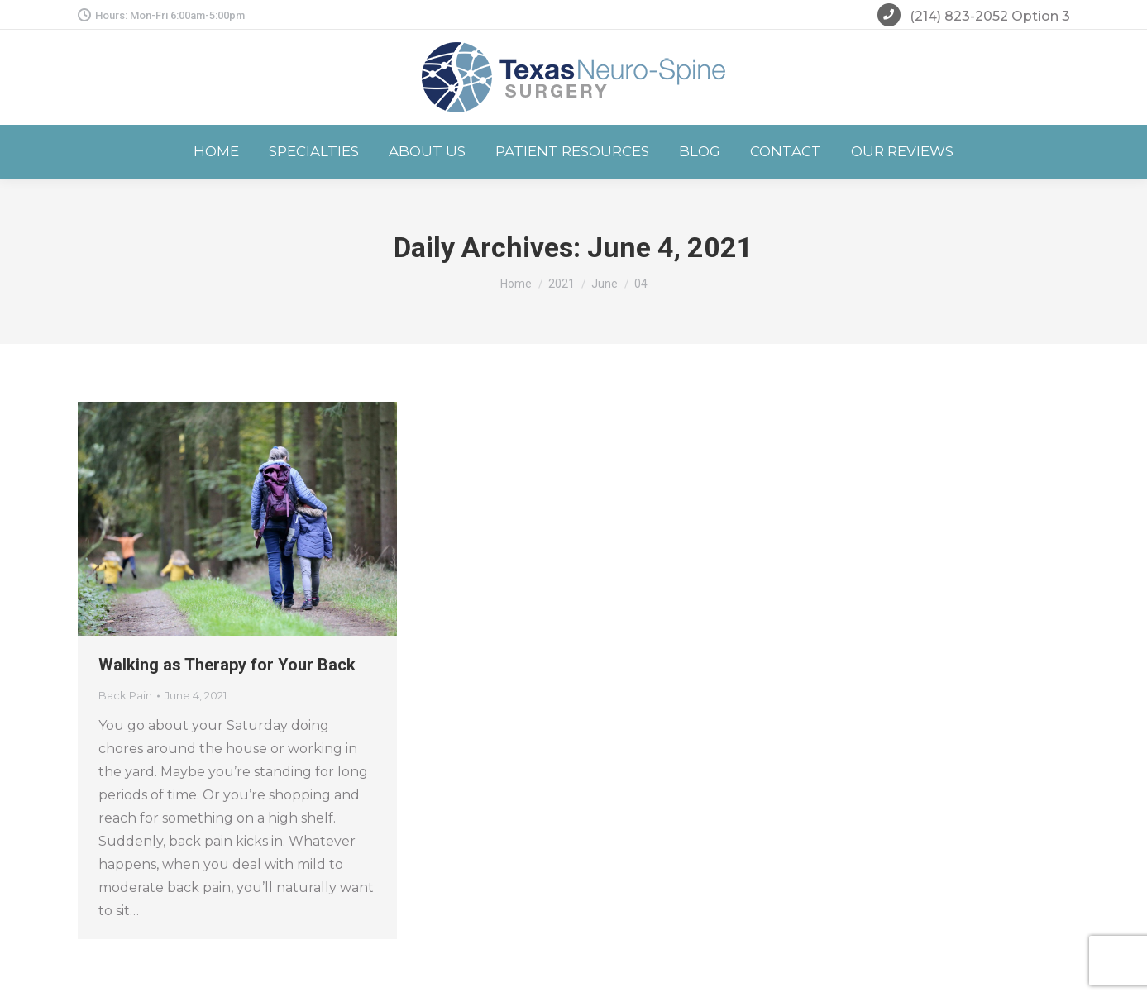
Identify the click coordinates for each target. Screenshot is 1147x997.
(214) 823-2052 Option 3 (973, 17)
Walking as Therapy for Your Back (227, 665)
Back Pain (125, 695)
